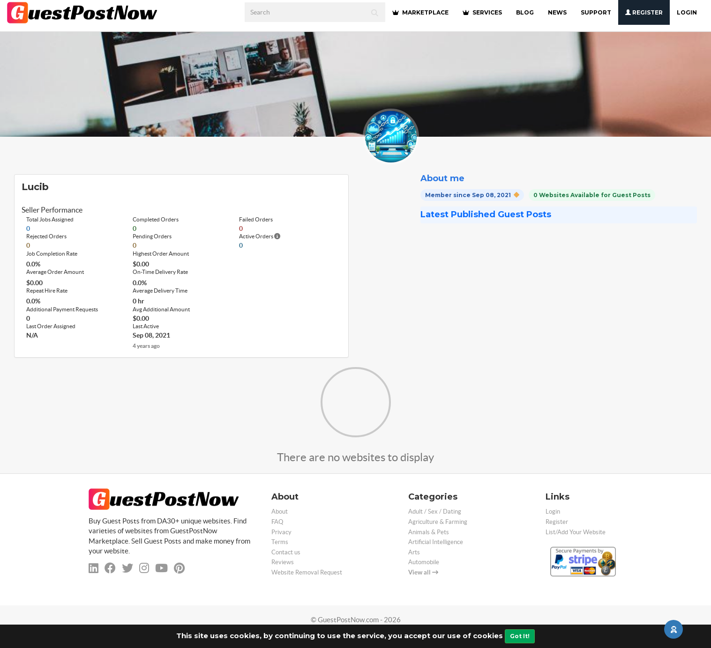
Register (644, 12)
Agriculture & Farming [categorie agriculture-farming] (437, 521)
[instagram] (144, 568)
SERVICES (482, 12)
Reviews (282, 562)
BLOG (525, 12)
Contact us (285, 552)
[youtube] (161, 568)
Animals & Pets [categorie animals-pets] (428, 532)
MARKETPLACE (420, 12)
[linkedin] (93, 568)
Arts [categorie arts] (414, 552)
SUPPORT (596, 12)
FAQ (277, 521)
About (279, 511)
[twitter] (127, 568)
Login (687, 12)
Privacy (281, 532)
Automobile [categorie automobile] (423, 562)
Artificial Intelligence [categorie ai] (435, 541)
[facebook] (110, 568)
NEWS (557, 12)
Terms (279, 541)
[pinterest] (179, 568)
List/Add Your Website (576, 532)
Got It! (520, 636)
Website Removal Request (306, 572)
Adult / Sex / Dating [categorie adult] (434, 511)
